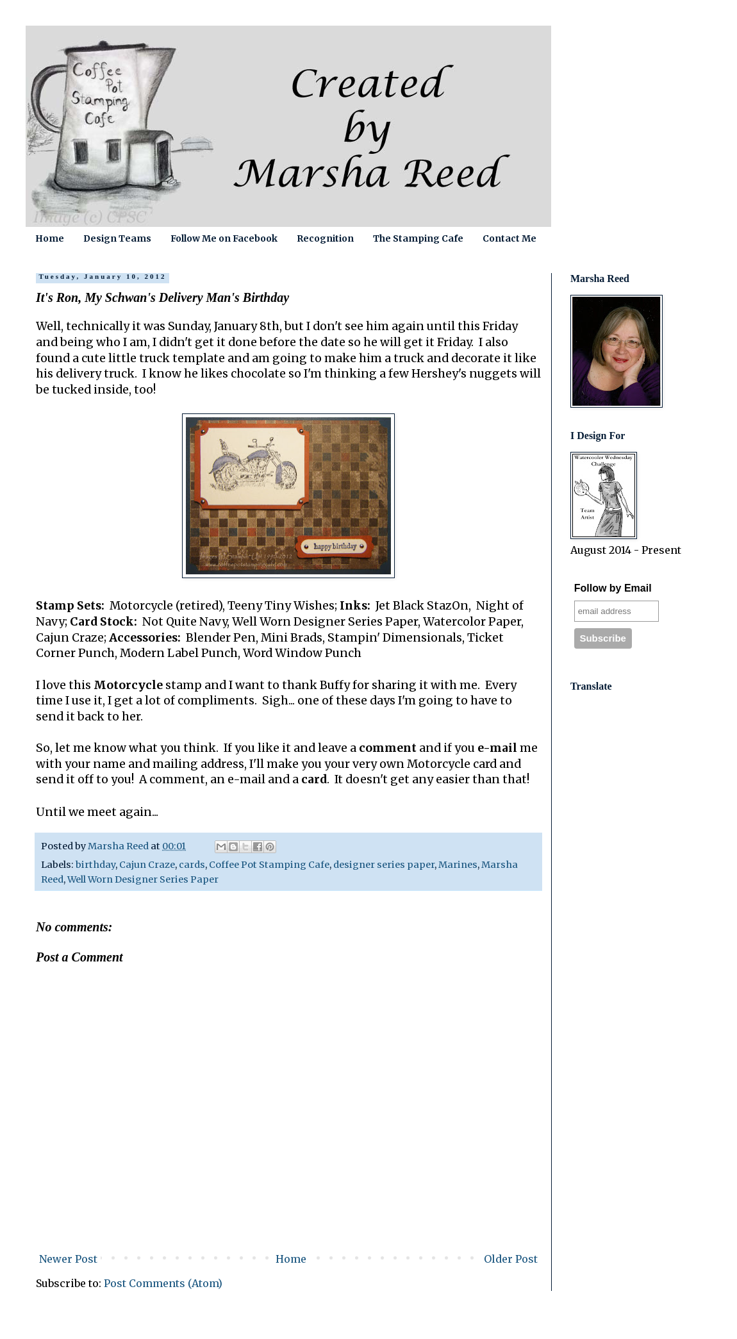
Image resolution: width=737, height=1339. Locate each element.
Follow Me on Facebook (223, 238)
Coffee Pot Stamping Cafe (269, 864)
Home (49, 238)
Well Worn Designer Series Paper (143, 879)
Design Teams (117, 238)
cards (192, 864)
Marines (457, 864)
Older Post (511, 1258)
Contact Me (509, 238)
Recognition (325, 238)
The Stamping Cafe (418, 238)
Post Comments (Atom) (163, 1283)
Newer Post (68, 1258)
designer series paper (384, 864)
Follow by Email (613, 588)
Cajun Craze (147, 864)
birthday (95, 864)
